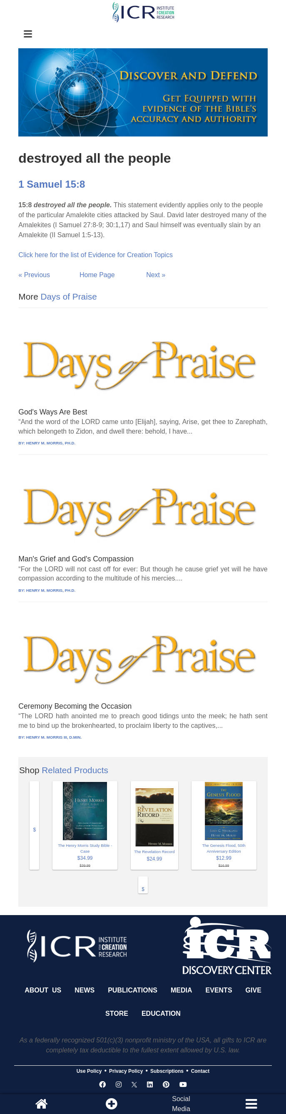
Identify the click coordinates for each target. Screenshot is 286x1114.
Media (181, 990)
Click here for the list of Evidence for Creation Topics (95, 254)
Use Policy (89, 1071)
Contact (200, 1071)
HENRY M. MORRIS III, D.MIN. (54, 737)
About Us (43, 990)
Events (219, 990)
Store (116, 1013)
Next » (155, 274)
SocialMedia (181, 1103)
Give (253, 990)
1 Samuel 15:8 (51, 184)
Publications (132, 990)
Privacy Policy (126, 1071)
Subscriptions (167, 1071)
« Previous (34, 274)
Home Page (97, 274)
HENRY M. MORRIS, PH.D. (50, 443)
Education (161, 1013)
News (85, 990)
